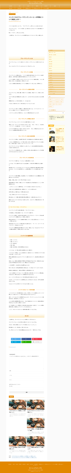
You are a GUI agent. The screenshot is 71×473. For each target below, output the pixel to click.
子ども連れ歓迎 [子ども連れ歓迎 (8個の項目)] (56, 101)
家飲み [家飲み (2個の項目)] (62, 101)
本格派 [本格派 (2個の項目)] (50, 104)
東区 (51, 59)
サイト (10, 379)
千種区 (51, 61)
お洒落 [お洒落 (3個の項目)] (50, 99)
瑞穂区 (51, 63)
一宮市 (13, 464)
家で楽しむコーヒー (37, 8)
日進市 (51, 82)
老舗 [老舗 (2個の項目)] (53, 104)
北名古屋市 (19, 8)
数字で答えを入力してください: (15, 384)
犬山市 (51, 75)
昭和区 (51, 70)
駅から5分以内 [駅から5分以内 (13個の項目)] (58, 104)
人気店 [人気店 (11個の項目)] (62, 99)
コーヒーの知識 (46, 8)
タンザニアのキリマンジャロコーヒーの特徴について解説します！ (24, 457)
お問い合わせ (61, 464)
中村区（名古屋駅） (53, 54)
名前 (10, 370)
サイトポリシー (35, 465)
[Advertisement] (26, 47)
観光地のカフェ (28, 8)
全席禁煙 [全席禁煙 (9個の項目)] (50, 101)
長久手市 (10, 8)
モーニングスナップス (35, 3)
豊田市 (51, 77)
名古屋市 (51, 50)
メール (10, 375)
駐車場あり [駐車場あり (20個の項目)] (51, 106)
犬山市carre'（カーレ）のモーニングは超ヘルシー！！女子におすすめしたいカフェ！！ (60, 140)
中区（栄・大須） (53, 52)
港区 (51, 68)
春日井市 (24, 464)
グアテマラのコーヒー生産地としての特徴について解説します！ (24, 456)
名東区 (51, 66)
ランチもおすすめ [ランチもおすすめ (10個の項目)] (56, 99)
